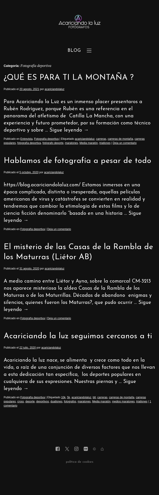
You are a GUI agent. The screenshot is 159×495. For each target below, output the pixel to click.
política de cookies (79, 462)
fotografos (70, 401)
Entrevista (26, 138)
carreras (101, 138)
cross (20, 401)
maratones (71, 143)
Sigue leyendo (69, 130)
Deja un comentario (125, 143)
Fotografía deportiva (46, 138)
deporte (30, 401)
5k (68, 397)
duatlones (56, 401)
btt (94, 397)
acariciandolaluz (54, 89)
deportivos (42, 401)
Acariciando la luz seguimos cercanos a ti (78, 336)
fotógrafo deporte (52, 143)
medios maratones (123, 401)
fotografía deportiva (29, 143)
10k (63, 397)
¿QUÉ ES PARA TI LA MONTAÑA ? (69, 78)
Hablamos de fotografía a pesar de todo (77, 161)
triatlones (105, 143)
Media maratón (89, 143)
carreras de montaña (120, 138)
